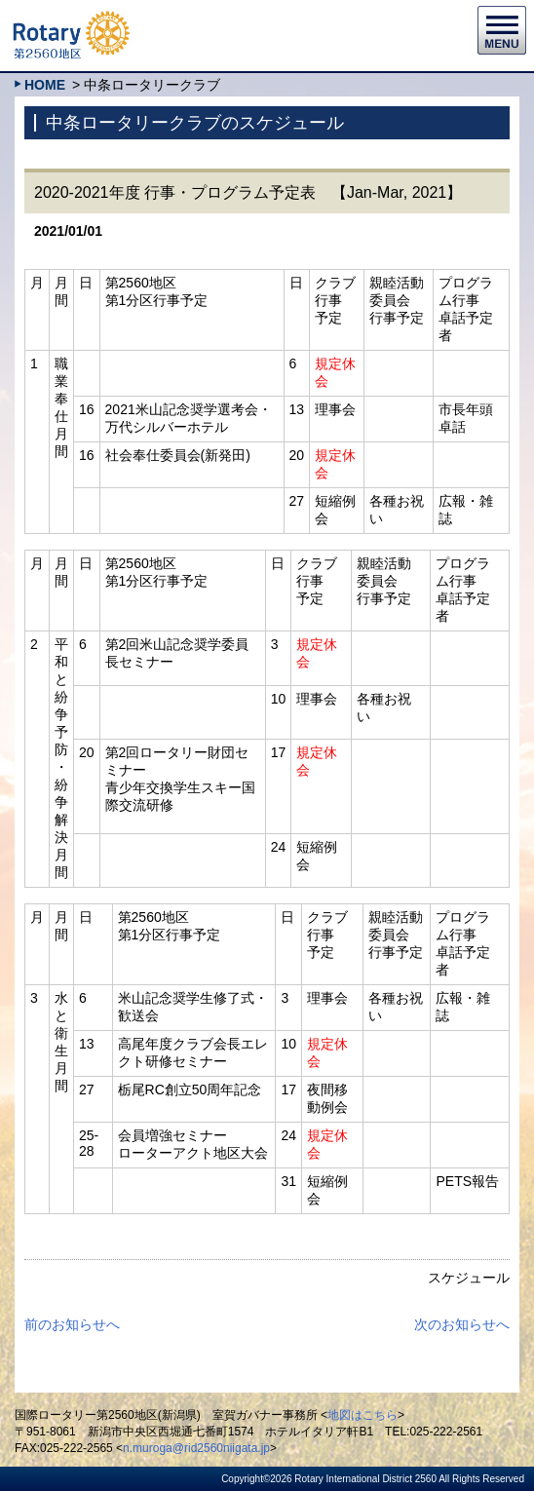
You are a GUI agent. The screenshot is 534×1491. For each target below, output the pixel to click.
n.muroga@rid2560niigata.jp (196, 1448)
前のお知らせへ (72, 1324)
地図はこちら (362, 1415)
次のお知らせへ (462, 1324)
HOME (44, 85)
